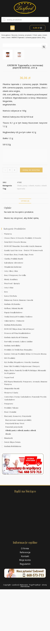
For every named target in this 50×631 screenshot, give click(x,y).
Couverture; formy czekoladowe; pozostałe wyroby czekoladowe (25, 439)
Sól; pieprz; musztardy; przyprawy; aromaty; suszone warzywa (25, 424)
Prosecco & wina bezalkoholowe (17, 375)
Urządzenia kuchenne (13, 308)
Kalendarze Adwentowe (13, 304)
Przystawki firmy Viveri (14, 465)
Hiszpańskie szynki (11, 430)
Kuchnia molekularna (12, 488)
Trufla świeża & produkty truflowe (18, 358)
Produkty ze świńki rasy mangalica (18, 391)
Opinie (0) (25, 242)
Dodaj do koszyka (31, 212)
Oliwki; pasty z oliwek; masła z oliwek (20, 472)
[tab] (25, 242)
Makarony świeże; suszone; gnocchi (18, 341)
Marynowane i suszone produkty (18, 461)
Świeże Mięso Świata (12, 484)
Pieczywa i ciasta (11, 434)
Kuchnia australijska (12, 387)
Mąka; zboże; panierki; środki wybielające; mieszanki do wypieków (25, 413)
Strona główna (5, 35)
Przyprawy (8, 445)
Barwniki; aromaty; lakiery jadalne (18, 383)
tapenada (21, 230)
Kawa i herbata (10, 337)
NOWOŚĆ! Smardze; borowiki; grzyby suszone (23, 288)
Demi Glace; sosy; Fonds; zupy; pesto (18, 296)
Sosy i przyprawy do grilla (15, 317)
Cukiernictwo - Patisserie (14, 362)
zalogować (18, 259)
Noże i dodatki (10, 453)
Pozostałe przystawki (14, 468)
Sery (6, 333)
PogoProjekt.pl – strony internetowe (34, 627)
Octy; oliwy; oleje (11, 313)
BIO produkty (9, 400)
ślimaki (8, 475)
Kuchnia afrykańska (12, 346)
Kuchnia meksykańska (13, 366)
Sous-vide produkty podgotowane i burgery (22, 408)
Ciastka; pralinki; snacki (13, 300)
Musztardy (8, 479)
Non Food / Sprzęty (12, 325)
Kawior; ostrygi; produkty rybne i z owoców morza (25, 395)
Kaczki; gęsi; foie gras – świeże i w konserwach (23, 292)
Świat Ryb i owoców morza (15, 283)
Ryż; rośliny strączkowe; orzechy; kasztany (21, 404)
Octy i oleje (8, 329)
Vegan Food (9, 419)
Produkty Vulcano (11, 449)
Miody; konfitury (11, 321)
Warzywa (8, 275)
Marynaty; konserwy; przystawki (22, 35)
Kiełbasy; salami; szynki (13, 350)
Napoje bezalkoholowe (13, 354)
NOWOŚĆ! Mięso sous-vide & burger (19, 370)
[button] (12, 28)
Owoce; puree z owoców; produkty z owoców (22, 279)
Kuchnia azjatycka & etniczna (16, 379)
